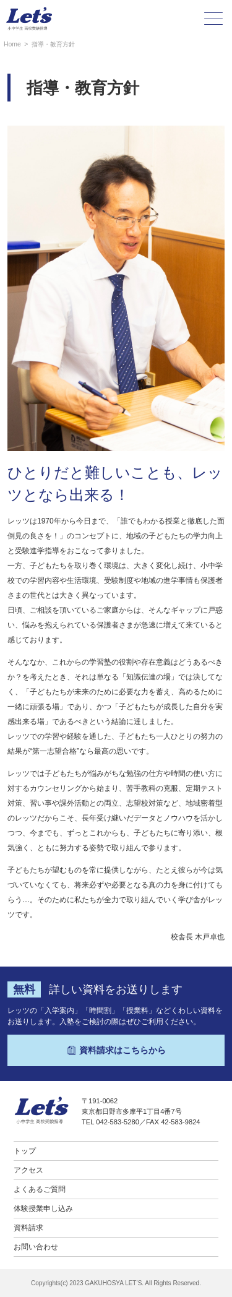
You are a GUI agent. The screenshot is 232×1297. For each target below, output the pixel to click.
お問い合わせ (36, 1247)
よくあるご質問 (40, 1189)
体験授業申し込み (43, 1208)
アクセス (28, 1170)
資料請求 (28, 1227)
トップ (25, 1151)
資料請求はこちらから (116, 1050)
